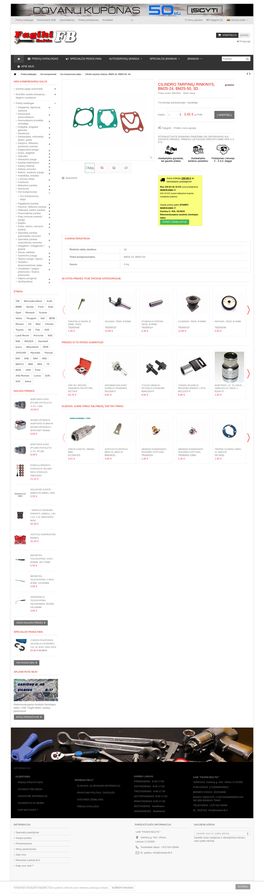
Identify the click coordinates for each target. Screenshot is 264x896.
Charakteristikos (77, 238)
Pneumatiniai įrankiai (29, 213)
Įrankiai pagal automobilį (29, 88)
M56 (30, 364)
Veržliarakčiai (25, 281)
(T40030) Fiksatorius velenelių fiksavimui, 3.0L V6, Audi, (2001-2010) (43, 643)
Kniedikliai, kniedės (28, 175)
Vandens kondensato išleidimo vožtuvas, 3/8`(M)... (190, 452)
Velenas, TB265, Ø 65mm (118, 321)
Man (38, 324)
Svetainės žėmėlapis (90, 799)
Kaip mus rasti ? (28, 810)
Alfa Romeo (22, 375)
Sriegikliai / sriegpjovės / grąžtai (31, 247)
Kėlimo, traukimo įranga (31, 172)
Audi (49, 301)
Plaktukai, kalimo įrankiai (31, 210)
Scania (43, 312)
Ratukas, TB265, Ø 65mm (228, 321)
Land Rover (22, 335)
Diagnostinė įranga (28, 149)
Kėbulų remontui (27, 169)
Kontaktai (108, 20)
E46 (26, 358)
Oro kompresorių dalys (29, 198)
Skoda (30, 306)
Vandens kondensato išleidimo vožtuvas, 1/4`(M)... (153, 452)
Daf (43, 318)
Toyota (20, 329)
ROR (45, 347)
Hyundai (35, 352)
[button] (125, 59)
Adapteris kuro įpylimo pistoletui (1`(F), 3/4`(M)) (41, 447)
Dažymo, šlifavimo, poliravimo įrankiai (28, 145)
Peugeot (31, 318)
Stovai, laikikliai (26, 252)
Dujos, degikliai (26, 152)
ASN (28, 369)
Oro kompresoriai (27, 191)
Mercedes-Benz (33, 301)
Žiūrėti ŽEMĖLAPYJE (174, 222)
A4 (29, 324)
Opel (18, 312)
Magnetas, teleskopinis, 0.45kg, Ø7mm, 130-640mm (42, 579)
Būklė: (186, 93)
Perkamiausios (24, 843)
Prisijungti (243, 41)
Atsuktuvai (23, 133)
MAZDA (28, 341)
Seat (50, 306)
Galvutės (23, 156)
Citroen (49, 324)
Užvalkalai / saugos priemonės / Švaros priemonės (28, 271)
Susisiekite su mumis (31, 803)
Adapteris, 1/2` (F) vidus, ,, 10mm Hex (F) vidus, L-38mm (229, 388)
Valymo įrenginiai (27, 278)
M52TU (20, 364)
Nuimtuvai (23, 188)
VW (18, 301)
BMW (19, 306)
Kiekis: (161, 114)
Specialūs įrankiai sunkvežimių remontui (30, 241)
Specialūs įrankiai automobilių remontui (29, 234)
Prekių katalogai (24, 20)
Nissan (20, 324)
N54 (35, 358)
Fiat (38, 329)
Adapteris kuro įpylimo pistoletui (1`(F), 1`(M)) (41, 402)
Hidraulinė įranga (27, 159)
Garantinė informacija (33, 796)
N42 (50, 335)
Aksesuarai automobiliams (26, 115)
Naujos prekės (24, 390)
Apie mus (21, 854)
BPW (52, 318)
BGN (18, 369)
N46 (18, 341)
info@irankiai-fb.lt (162, 852)
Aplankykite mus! (26, 671)
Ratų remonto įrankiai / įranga (30, 218)
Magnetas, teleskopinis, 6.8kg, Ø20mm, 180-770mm (41, 558)
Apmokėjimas (67, 20)
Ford (41, 306)
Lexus (37, 375)
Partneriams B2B (46, 20)
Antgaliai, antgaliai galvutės (28, 128)
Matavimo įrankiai (27, 185)
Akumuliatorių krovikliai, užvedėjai (31, 122)
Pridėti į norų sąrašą (185, 128)
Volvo (19, 318)
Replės (22, 223)
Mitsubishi (32, 347)
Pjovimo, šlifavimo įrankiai (32, 206)
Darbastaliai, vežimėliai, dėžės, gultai (31, 138)
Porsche (38, 335)
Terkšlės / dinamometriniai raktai (30, 264)
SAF (18, 381)
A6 (29, 329)
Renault (30, 312)
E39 (47, 375)
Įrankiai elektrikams (28, 162)
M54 (39, 364)
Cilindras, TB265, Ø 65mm (192, 321)
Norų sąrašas (194, 20)
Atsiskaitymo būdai (30, 789)
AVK (46, 329)
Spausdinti (71, 177)
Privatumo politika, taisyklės (96, 792)
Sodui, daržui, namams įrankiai (30, 228)
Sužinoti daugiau (122, 887)
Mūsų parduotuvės (26, 849)
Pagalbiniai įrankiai (28, 203)
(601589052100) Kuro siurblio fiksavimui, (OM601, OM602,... (116, 388)
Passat (49, 352)
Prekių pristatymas (88, 20)
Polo (37, 369)
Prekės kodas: (164, 93)
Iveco (19, 347)
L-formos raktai (26, 178)
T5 (48, 364)
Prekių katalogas (25, 103)
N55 (44, 358)
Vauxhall (43, 341)
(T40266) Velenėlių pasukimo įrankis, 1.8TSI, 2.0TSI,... (192, 388)
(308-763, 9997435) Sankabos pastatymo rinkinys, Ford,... (80, 388)
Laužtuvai (23, 182)
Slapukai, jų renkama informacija (98, 786)
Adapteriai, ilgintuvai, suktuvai (29, 109)
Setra (28, 381)
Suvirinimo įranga (27, 255)
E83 (18, 358)
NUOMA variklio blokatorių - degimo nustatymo (31, 96)
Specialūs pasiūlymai (28, 631)
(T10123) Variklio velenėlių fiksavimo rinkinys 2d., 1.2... (153, 388)
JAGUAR (21, 352)
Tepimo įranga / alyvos (30, 258)
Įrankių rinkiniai (26, 165)
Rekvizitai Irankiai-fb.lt (28, 860)
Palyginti (166, 128)
